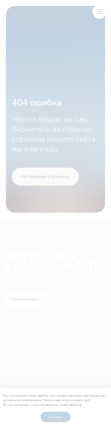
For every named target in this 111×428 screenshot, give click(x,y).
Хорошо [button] (55, 417)
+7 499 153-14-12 (25, 329)
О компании (38, 372)
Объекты (69, 372)
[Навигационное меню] (99, 11)
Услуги (10, 372)
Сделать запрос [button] (26, 299)
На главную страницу (45, 176)
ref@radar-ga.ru (77, 329)
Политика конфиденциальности (32, 380)
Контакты (98, 372)
